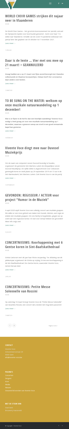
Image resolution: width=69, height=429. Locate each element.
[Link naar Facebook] (58, 3)
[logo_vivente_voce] (28, 5)
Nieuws (7, 24)
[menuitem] (50, 3)
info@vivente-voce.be (13, 357)
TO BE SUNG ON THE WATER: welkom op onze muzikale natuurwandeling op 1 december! (33, 105)
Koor (7, 381)
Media (7, 384)
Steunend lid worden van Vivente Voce (20, 390)
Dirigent (8, 378)
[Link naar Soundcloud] (62, 3)
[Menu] (50, 3)
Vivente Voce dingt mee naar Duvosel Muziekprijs (32, 150)
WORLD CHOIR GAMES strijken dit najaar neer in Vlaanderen (34, 18)
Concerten (9, 375)
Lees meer (10, 43)
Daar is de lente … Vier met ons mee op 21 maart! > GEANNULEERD (34, 62)
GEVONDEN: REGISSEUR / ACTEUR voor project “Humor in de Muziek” (32, 197)
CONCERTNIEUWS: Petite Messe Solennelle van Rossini (27, 288)
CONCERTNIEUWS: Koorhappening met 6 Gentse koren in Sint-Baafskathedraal (34, 244)
